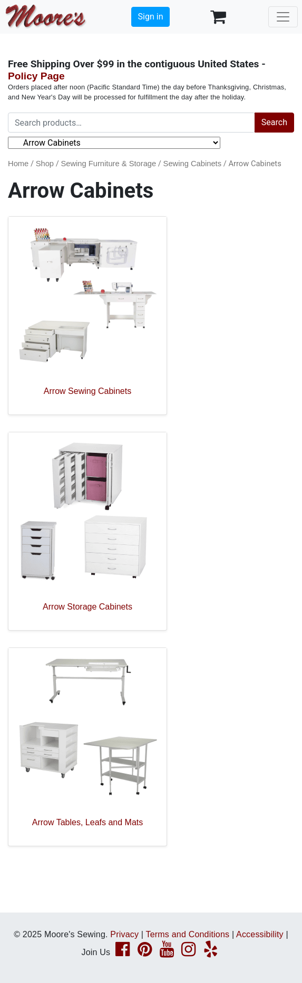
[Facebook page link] (122, 952)
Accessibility (260, 934)
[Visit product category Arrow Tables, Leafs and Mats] (87, 747)
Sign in (150, 17)
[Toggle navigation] (283, 16)
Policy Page (36, 76)
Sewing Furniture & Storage (108, 163)
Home (18, 163)
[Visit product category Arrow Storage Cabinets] (87, 531)
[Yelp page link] (210, 952)
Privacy (124, 934)
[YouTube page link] (167, 952)
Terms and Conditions (188, 934)
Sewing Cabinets (192, 163)
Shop (45, 163)
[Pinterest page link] (145, 952)
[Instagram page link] (188, 952)
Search (274, 122)
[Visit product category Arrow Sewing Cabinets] (87, 315)
